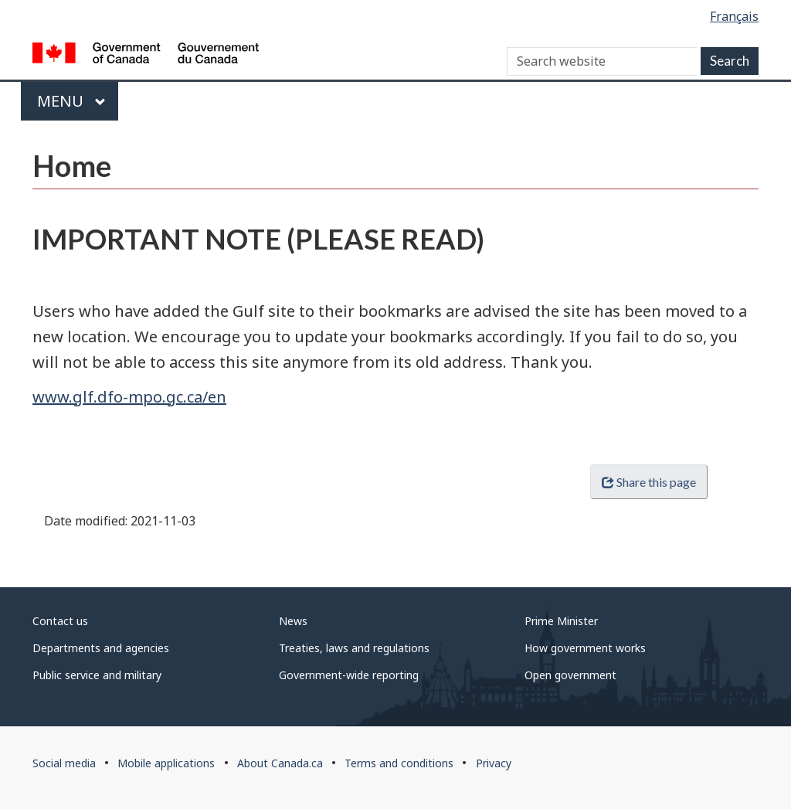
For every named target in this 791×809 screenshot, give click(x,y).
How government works (585, 648)
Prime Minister (561, 621)
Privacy (493, 763)
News (293, 621)
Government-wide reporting (349, 675)
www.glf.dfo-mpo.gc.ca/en (129, 396)
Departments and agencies (100, 648)
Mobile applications (166, 763)
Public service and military (96, 675)
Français (734, 16)
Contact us (60, 621)
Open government (570, 675)
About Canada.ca (280, 763)
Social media (64, 763)
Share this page (649, 481)
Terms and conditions (399, 763)
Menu (71, 100)
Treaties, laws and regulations (354, 648)
